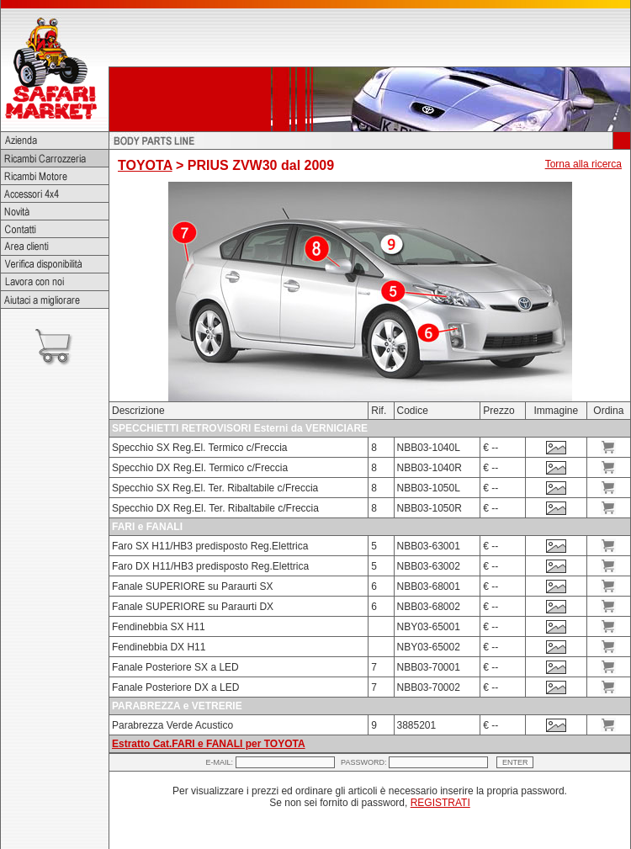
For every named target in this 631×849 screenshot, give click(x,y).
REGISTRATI (440, 803)
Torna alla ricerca (583, 164)
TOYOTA (145, 165)
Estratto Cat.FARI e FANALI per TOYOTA (208, 744)
